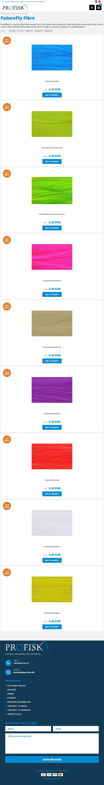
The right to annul (17, 706)
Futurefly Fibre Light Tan (52, 347)
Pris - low (20, 31)
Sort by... (3, 31)
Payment (11, 697)
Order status (14, 714)
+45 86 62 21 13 (21, 663)
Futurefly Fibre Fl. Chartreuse (52, 148)
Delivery (11, 689)
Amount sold (48, 31)
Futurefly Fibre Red (52, 480)
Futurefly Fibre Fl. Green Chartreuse (52, 214)
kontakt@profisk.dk (23, 672)
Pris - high (12, 31)
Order (10, 693)
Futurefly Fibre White (52, 547)
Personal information (19, 701)
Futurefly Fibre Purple (52, 414)
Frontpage (4, 13)
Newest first (38, 31)
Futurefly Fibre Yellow (52, 613)
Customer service (16, 685)
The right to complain (18, 710)
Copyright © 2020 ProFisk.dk (45, 771)
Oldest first (29, 31)
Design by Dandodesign (52, 779)
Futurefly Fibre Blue (52, 81)
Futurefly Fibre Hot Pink (52, 281)
